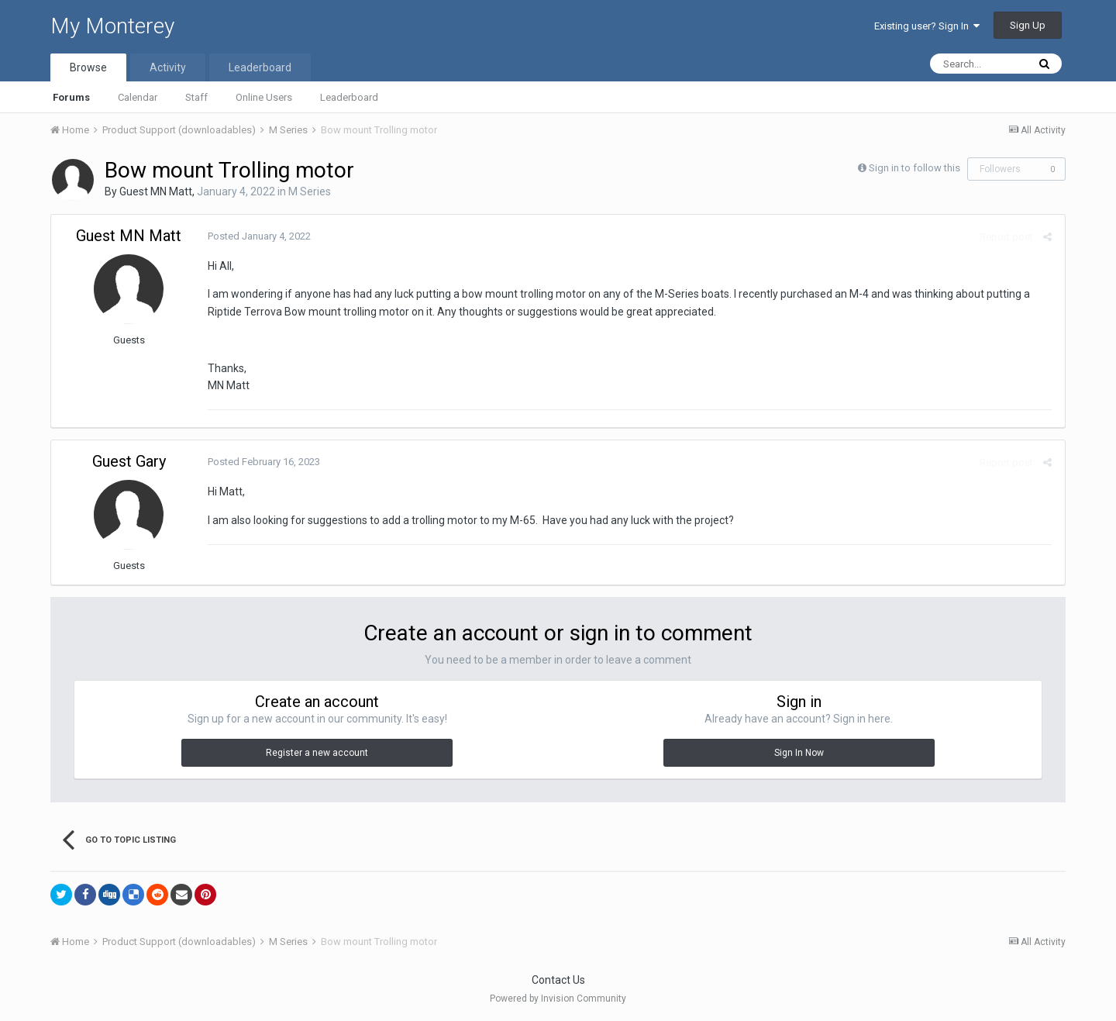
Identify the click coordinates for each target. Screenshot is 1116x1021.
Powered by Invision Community (558, 998)
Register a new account (317, 752)
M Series (309, 191)
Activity (168, 67)
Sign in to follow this (914, 168)
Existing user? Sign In (927, 26)
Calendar (137, 97)
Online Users (264, 97)
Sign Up (1027, 25)
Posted (257, 236)
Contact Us (558, 980)
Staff (196, 97)
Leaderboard (349, 97)
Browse (88, 67)
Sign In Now (799, 752)
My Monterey (112, 26)
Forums (71, 97)
